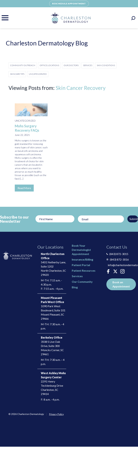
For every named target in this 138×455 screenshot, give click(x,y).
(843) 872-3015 (117, 254)
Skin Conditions (106, 65)
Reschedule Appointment (69, 3)
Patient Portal (81, 265)
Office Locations (49, 65)
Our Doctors (71, 65)
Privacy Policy (56, 414)
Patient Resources (83, 270)
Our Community (82, 281)
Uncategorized (38, 74)
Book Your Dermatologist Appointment (81, 250)
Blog (75, 287)
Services (87, 65)
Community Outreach (22, 65)
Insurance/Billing (82, 259)
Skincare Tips (17, 74)
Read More (24, 188)
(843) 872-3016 (117, 259)
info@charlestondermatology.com (121, 265)
